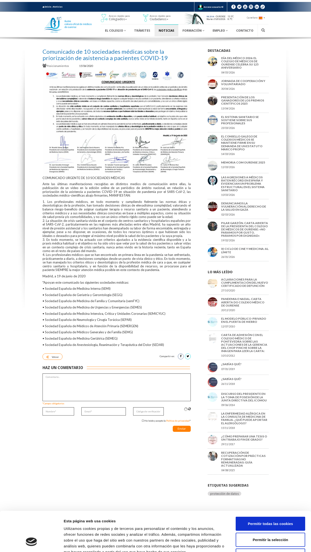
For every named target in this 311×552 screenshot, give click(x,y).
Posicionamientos (56, 65)
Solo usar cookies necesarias (270, 520)
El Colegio (115, 30)
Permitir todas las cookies (270, 488)
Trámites (142, 30)
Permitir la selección (270, 504)
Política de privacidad (178, 420)
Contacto (244, 30)
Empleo (220, 30)
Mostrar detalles (261, 542)
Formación (193, 30)
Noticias (57, 7)
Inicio (47, 7)
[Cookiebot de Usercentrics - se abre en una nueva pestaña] (31, 542)
